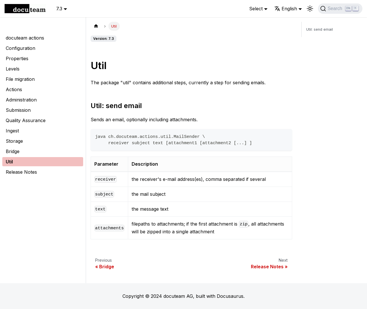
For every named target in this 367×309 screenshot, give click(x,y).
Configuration (20, 48)
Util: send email (319, 29)
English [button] (285, 8)
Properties (17, 58)
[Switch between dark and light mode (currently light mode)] (310, 8)
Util (9, 162)
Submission (18, 110)
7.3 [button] (59, 8)
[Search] (340, 8)
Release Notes (21, 172)
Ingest (12, 131)
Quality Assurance (26, 120)
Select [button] (256, 8)
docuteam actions (25, 38)
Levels (12, 69)
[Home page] (96, 26)
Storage (14, 141)
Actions (14, 89)
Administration (21, 100)
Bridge (12, 151)
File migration (20, 79)
